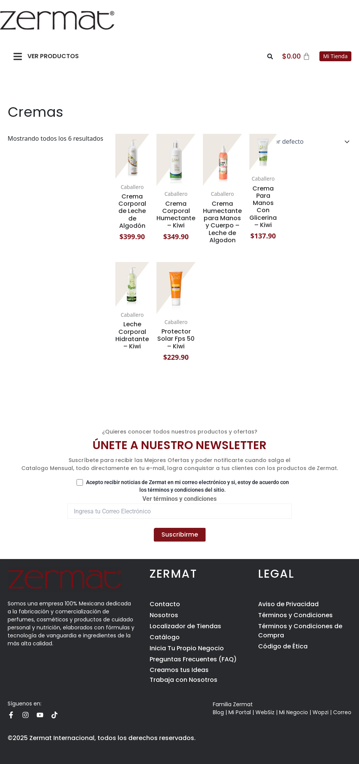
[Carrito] (296, 56)
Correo (342, 712)
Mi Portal (239, 712)
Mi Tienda (335, 56)
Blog (218, 712)
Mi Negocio (293, 712)
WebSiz (264, 712)
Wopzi (321, 712)
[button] (17, 56)
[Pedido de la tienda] (298, 141)
